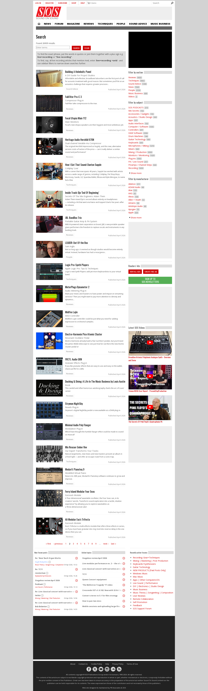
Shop (74, 3)
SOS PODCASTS (138, 107)
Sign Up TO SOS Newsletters (150, 280)
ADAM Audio (136, 187)
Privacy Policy (117, 664)
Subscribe (62, 3)
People (121, 23)
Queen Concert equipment (94, 579)
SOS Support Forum (142, 608)
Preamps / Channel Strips (142, 164)
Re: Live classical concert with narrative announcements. (55, 591)
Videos (133, 96)
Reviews (89, 23)
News (47, 23)
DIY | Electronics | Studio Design (148, 586)
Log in (38, 3)
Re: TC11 (39, 569)
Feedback (137, 605)
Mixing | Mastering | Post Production (47, 598)
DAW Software (138, 133)
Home (39, 23)
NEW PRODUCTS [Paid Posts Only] (149, 570)
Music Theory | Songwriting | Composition (49, 565)
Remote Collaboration (143, 599)
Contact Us (83, 664)
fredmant (39, 584)
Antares (134, 203)
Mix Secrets (136, 110)
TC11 (84, 574)
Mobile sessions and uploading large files (101, 606)
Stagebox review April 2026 (47, 580)
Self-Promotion (140, 602)
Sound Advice (138, 23)
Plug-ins (135, 158)
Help (83, 3)
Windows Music (140, 573)
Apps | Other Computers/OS (146, 579)
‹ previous (58, 543)
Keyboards (135, 142)
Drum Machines (138, 136)
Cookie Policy (96, 664)
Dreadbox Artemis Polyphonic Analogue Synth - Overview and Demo (149, 359)
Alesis (133, 196)
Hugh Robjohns (41, 562)
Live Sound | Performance (43, 587)
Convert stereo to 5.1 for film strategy (100, 595)
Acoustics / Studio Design (142, 117)
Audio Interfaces (138, 123)
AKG (132, 193)
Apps (133, 120)
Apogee (134, 209)
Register (49, 3)
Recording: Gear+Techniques (146, 557)
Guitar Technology (139, 139)
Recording (136, 168)
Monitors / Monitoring (141, 155)
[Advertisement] (150, 305)
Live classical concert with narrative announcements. (102, 569)
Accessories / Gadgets (141, 114)
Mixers (134, 149)
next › (105, 543)
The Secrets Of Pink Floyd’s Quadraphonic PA (145, 421)
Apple (133, 212)
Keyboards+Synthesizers (43, 576)
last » (113, 543)
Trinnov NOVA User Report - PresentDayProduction (147, 390)
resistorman (40, 573)
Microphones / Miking (141, 145)
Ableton (134, 184)
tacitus (38, 595)
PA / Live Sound (138, 161)
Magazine (73, 23)
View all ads (135, 271)
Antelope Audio (137, 206)
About (72, 664)
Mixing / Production (140, 152)
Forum (59, 23)
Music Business (160, 23)
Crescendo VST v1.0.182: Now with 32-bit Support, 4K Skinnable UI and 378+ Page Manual (102, 590)
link (81, 80)
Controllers (136, 129)
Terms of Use (132, 664)
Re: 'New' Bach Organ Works (48, 558)
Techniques (105, 23)
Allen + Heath (136, 199)
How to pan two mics (91, 601)
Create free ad (151, 271)
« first (48, 543)
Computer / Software (141, 126)
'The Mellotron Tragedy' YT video (97, 585)
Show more (136, 173)
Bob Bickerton (41, 606)
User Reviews (139, 595)
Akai (132, 190)
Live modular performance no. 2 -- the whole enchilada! (102, 563)
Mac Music (138, 576)
